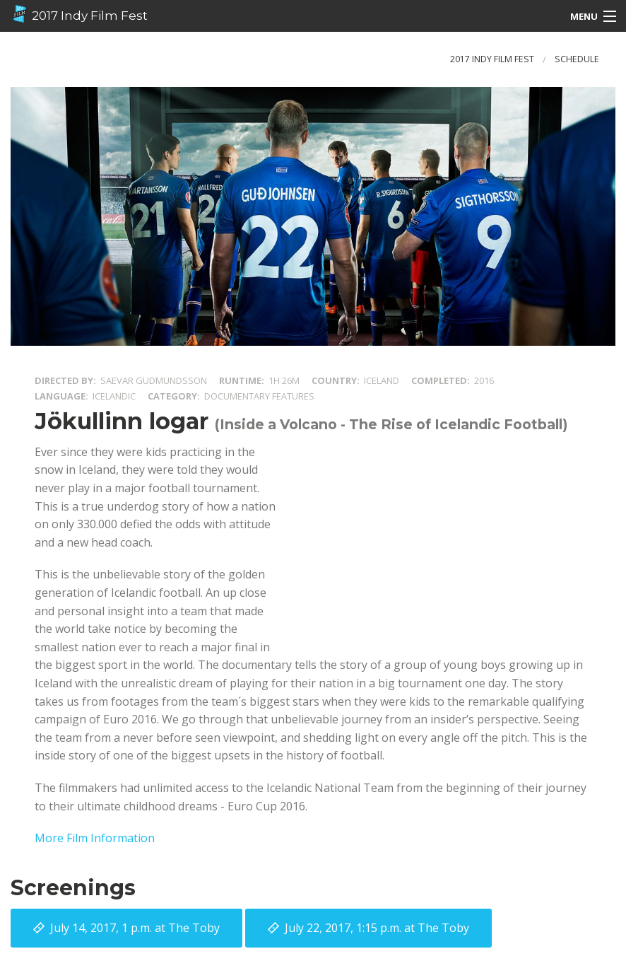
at (135, 928)
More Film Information (95, 838)
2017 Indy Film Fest (79, 14)
